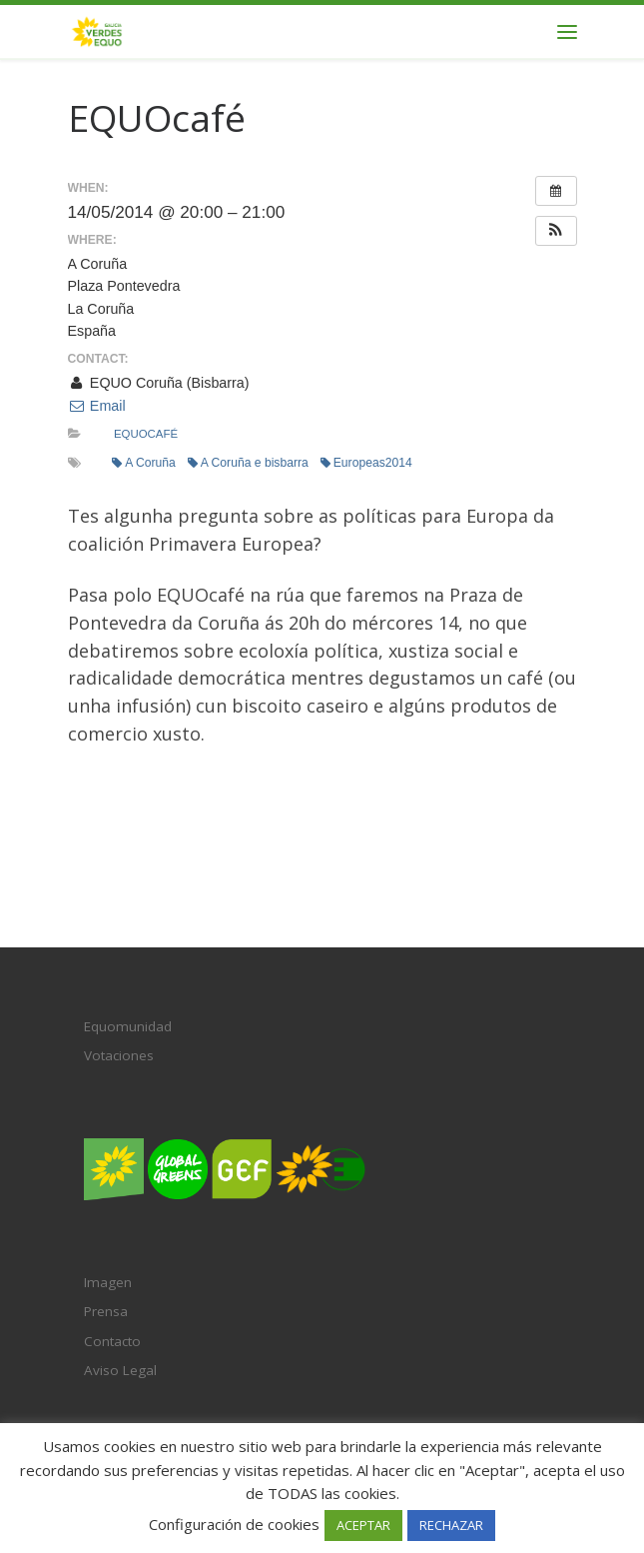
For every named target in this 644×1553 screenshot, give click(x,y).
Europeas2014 (366, 463)
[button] (556, 231)
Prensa (106, 1311)
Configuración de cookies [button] (234, 1524)
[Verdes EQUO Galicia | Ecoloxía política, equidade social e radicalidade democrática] (97, 29)
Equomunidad (128, 1026)
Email (97, 406)
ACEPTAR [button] (363, 1525)
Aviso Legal (120, 1370)
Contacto (112, 1341)
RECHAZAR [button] (451, 1525)
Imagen (108, 1282)
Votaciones (119, 1055)
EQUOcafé (146, 434)
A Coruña (144, 463)
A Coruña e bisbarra (248, 463)
